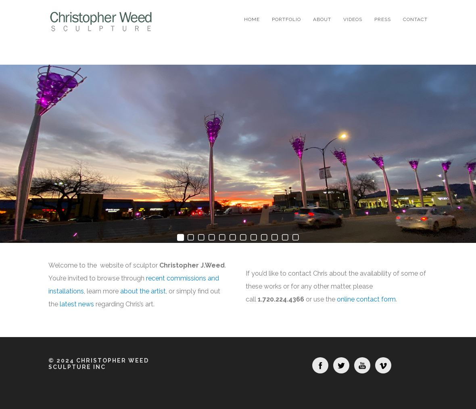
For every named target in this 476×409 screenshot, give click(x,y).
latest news (77, 304)
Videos (352, 19)
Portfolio (286, 19)
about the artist (143, 291)
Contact (415, 19)
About (322, 19)
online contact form (366, 299)
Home (252, 19)
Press (382, 19)
